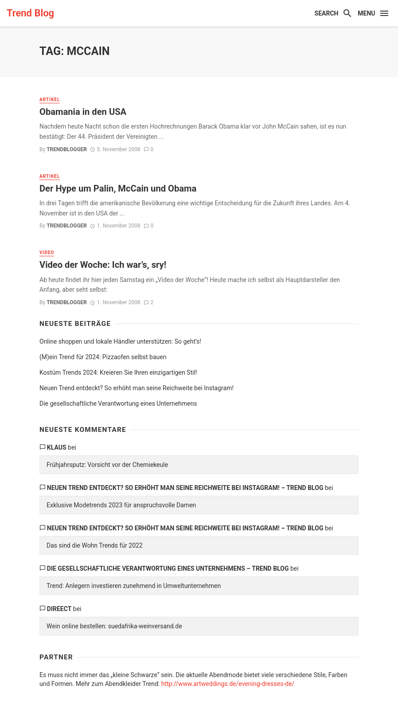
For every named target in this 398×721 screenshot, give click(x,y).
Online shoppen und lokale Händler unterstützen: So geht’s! (120, 341)
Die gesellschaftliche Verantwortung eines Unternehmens (118, 403)
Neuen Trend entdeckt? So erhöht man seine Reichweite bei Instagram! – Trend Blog (185, 487)
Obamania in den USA (82, 111)
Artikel (49, 99)
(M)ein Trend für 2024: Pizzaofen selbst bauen (102, 356)
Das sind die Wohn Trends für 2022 (95, 545)
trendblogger (67, 149)
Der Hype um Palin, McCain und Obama (117, 188)
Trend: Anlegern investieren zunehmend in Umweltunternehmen (134, 585)
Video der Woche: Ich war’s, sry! (102, 264)
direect (59, 608)
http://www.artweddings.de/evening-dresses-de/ (228, 683)
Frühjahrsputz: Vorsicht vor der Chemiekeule (107, 464)
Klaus (56, 447)
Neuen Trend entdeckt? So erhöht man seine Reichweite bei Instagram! (136, 388)
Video (46, 252)
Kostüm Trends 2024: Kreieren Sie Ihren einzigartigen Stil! (118, 372)
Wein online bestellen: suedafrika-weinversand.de (114, 626)
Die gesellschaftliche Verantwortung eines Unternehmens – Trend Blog (168, 568)
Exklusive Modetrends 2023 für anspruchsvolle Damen (121, 505)
